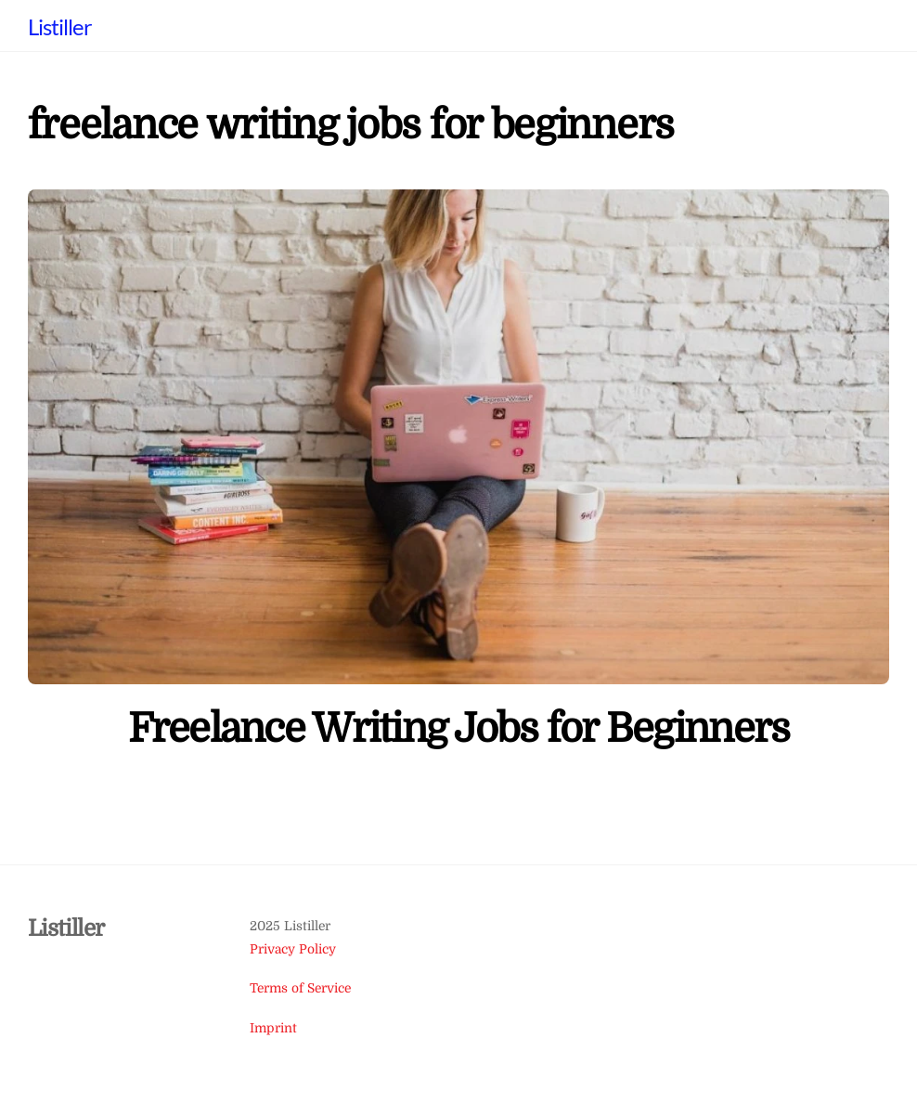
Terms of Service (300, 988)
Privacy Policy (293, 949)
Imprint (273, 1028)
